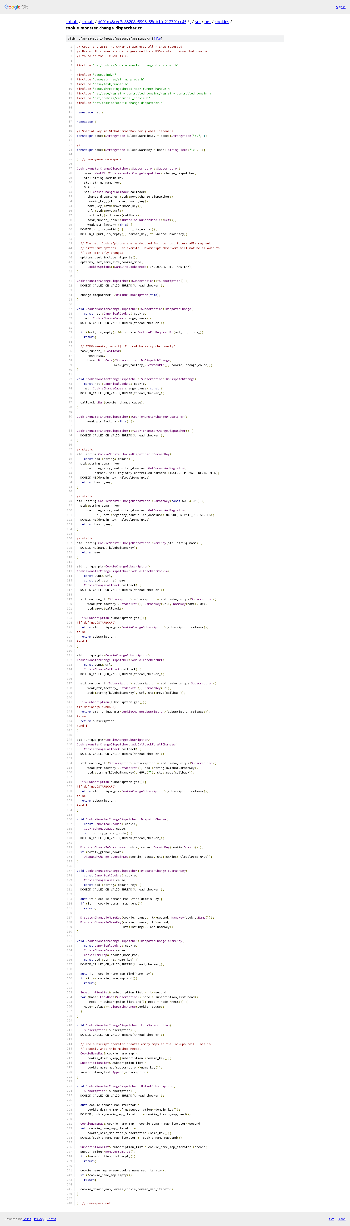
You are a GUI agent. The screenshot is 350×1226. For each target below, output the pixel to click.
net (207, 21)
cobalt (72, 21)
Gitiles (27, 1219)
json (342, 1219)
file (157, 39)
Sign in (341, 7)
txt (331, 1219)
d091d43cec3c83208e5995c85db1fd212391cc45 (142, 21)
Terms (51, 1219)
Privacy (39, 1219)
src (198, 21)
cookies (222, 21)
